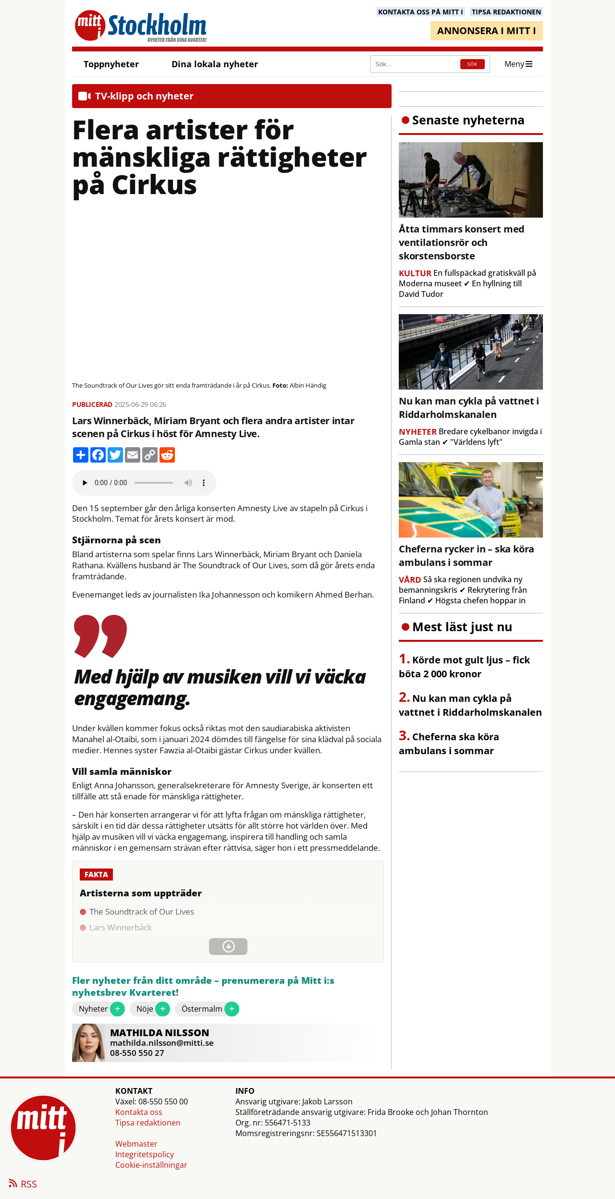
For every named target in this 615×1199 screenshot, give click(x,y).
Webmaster (136, 1143)
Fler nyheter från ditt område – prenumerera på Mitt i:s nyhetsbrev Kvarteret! (203, 987)
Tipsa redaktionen (148, 1122)
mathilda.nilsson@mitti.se (162, 1043)
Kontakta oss (138, 1112)
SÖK (472, 64)
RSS (22, 1184)
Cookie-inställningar (151, 1165)
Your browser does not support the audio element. (144, 483)
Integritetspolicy (144, 1154)
